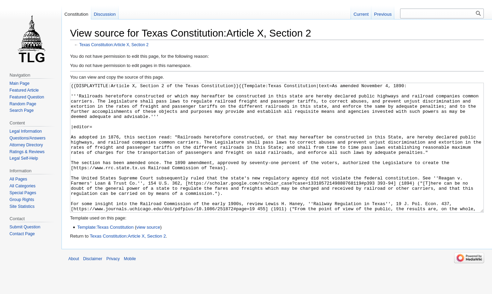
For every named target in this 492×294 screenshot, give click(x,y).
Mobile (130, 284)
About (73, 284)
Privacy (113, 284)
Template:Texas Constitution (105, 252)
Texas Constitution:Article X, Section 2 (114, 44)
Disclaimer (92, 284)
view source (148, 252)
